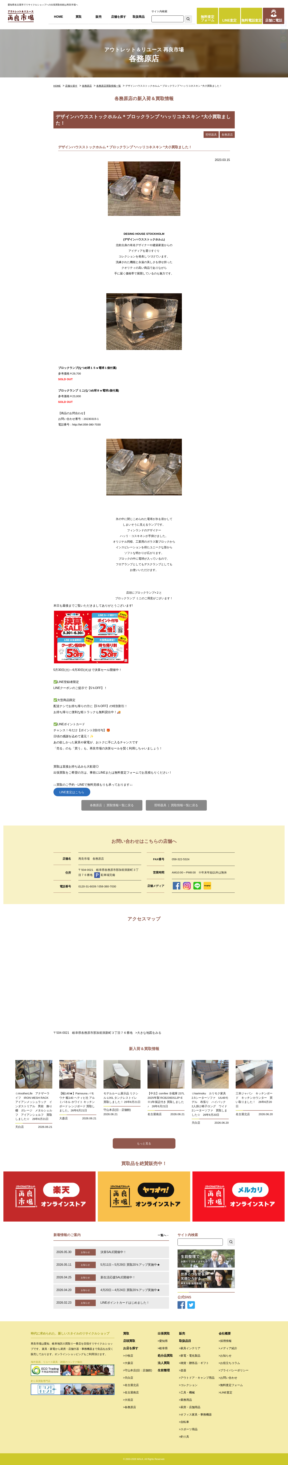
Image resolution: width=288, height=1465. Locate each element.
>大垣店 (128, 1399)
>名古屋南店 (131, 1392)
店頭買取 (129, 1340)
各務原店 (87, 85)
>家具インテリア (190, 1348)
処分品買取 (165, 1355)
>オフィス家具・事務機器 (195, 1414)
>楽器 (182, 1370)
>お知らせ (225, 1355)
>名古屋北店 (131, 1385)
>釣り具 (184, 1436)
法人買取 (164, 1363)
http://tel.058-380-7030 (86, 424)
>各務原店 (129, 1407)
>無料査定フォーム (231, 1385)
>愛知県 (163, 1340)
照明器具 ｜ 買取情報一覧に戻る (176, 805)
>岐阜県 (163, 1348)
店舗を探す (118, 16)
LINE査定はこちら (71, 792)
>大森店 (128, 1363)
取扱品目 (185, 1340)
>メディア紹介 (228, 1348)
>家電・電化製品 (190, 1355)
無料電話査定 (251, 20)
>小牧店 (128, 1355)
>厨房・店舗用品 (190, 1407)
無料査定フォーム (207, 18)
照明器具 (211, 134)
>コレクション (188, 1385)
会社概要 (225, 1333)
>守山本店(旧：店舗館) (137, 1370)
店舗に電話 (273, 20)
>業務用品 (185, 1399)
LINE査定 (229, 20)
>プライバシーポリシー (234, 1370)
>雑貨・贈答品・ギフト (194, 1363)
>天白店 (128, 1377)
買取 (79, 16)
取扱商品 (139, 16)
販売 (99, 16)
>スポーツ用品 (188, 1429)
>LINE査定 (225, 1392)
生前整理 (164, 1370)
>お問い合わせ (228, 1377)
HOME (58, 16)
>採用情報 (225, 1340)
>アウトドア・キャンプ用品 (197, 1377)
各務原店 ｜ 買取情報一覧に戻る (112, 805)
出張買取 (164, 1333)
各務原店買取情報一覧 (108, 85)
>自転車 (184, 1421)
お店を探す (130, 1348)
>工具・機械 (187, 1392)
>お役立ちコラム (229, 1363)
